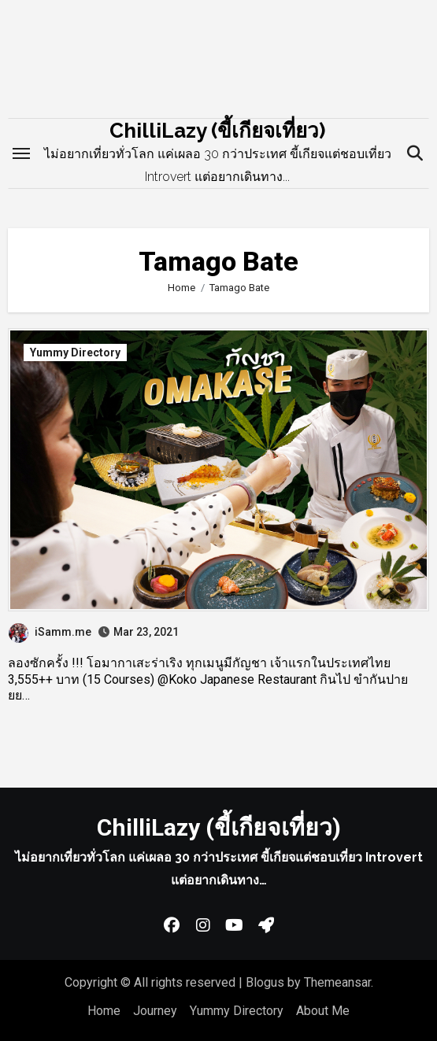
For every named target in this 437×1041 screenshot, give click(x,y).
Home (103, 1010)
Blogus (265, 982)
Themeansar (337, 982)
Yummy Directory (75, 352)
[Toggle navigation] (21, 153)
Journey (155, 1010)
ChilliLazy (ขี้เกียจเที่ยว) (217, 130)
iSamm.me (50, 632)
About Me (323, 1010)
